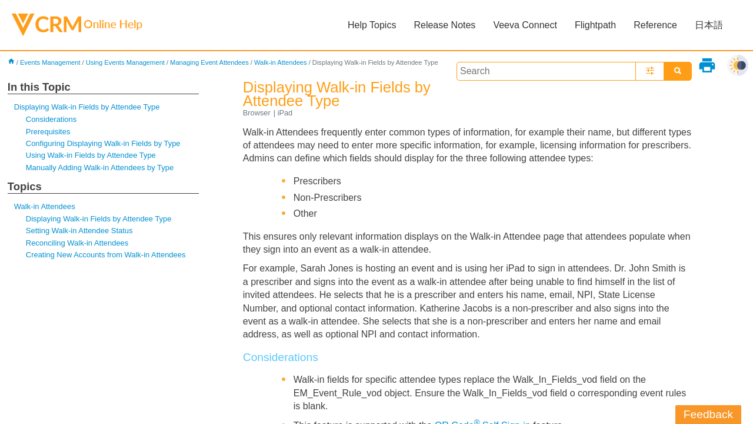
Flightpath (595, 25)
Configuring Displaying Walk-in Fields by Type (103, 143)
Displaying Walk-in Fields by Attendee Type (87, 106)
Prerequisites (48, 131)
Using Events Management (125, 62)
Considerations (51, 119)
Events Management (50, 62)
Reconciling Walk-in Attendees (77, 242)
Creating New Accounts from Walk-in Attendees (106, 254)
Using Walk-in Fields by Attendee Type (91, 155)
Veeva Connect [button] (525, 25)
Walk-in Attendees (280, 62)
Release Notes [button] (444, 25)
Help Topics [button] (372, 25)
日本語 (709, 25)
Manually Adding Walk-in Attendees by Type (100, 167)
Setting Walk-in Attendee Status (79, 230)
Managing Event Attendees (209, 62)
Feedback (708, 414)
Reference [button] (655, 25)
